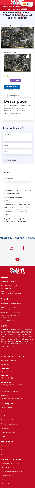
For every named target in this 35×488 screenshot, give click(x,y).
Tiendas (3, 416)
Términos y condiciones (9, 424)
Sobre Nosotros (6, 407)
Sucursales (5, 364)
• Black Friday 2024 (7, 467)
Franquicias (5, 428)
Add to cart (15, 80)
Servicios (4, 412)
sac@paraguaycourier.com (10, 391)
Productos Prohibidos (8, 420)
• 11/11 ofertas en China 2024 (11, 472)
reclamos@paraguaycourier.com (12, 398)
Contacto (4, 436)
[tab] (13, 96)
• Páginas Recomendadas (10, 484)
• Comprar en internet (8, 480)
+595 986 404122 (7, 378)
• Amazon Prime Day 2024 (10, 463)
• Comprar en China (8, 476)
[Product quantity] (6, 80)
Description (14, 96)
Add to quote (12, 86)
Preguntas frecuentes (8, 360)
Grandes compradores (9, 432)
